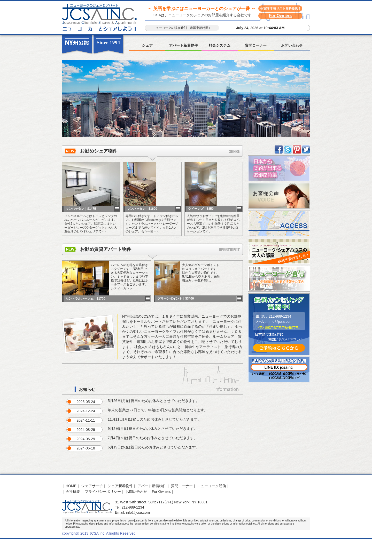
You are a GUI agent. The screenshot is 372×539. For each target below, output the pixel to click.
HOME (71, 486)
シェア (147, 45)
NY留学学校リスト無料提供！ (280, 8)
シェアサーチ (92, 486)
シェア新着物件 (120, 486)
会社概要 (73, 491)
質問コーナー (256, 45)
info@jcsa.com (280, 321)
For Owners (280, 15)
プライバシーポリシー (103, 491)
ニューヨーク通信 (211, 486)
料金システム (219, 45)
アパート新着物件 (183, 45)
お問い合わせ (292, 45)
